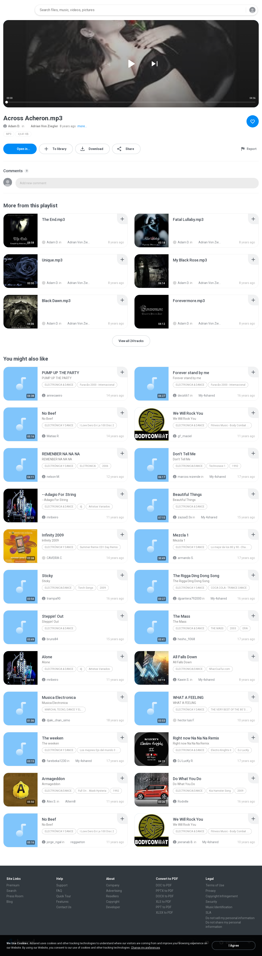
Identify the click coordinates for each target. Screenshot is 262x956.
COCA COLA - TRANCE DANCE (229, 587)
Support (61, 885)
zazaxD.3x (182, 517)
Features (62, 901)
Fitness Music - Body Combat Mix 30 (231, 425)
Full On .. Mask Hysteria (92, 790)
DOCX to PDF (165, 896)
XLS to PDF (163, 901)
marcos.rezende (186, 476)
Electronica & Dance (59, 384)
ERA (245, 628)
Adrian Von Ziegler (42, 126)
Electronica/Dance (189, 466)
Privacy (211, 890)
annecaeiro (52, 395)
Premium (13, 885)
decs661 (181, 395)
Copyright (112, 901)
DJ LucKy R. (183, 761)
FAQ (59, 890)
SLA (208, 912)
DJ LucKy (243, 750)
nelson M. (51, 476)
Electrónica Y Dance (59, 466)
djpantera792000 (187, 598)
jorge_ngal (51, 842)
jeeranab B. (183, 842)
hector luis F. (183, 720)
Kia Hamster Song (220, 790)
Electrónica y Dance (59, 425)
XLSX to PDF (164, 912)
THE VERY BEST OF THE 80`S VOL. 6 (231, 709)
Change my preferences (145, 947)
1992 (235, 466)
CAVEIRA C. (52, 558)
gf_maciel (182, 436)
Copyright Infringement (222, 896)
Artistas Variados (99, 506)
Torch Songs (85, 587)
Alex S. (49, 801)
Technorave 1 (217, 466)
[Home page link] (18, 10)
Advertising (114, 890)
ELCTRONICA (88, 466)
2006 (105, 466)
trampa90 (51, 598)
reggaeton (75, 842)
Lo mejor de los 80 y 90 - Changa (230, 547)
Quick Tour (63, 896)
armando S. (183, 558)
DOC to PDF (164, 885)
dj (81, 506)
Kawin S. (181, 679)
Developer (113, 907)
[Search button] (240, 10)
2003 (233, 628)
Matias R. (50, 436)
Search (11, 890)
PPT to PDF (163, 907)
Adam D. (11, 126)
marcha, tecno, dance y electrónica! (65, 709)
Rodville (180, 801)
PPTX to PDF (164, 890)
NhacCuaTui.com (219, 669)
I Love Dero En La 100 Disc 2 (97, 425)
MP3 (8, 134)
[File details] (20, 230)
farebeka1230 (54, 761)
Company (112, 885)
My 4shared (204, 395)
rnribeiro (50, 517)
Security (211, 901)
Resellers (112, 896)
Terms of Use (215, 885)
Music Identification (219, 907)
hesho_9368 (184, 639)
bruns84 (50, 639)
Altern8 (68, 801)
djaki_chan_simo (56, 720)
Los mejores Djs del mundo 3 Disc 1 (100, 750)
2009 (103, 587)
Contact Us (63, 907)
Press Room (15, 896)
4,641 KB (23, 134)
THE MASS (217, 628)
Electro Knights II (221, 750)
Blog (10, 901)
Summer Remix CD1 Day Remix (99, 547)
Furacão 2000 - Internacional (97, 384)
